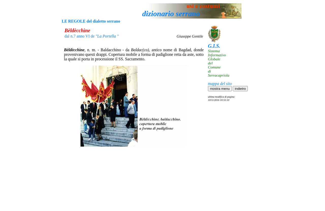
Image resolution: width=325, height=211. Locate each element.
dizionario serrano (171, 13)
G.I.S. (214, 46)
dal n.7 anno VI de (91, 36)
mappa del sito (220, 83)
